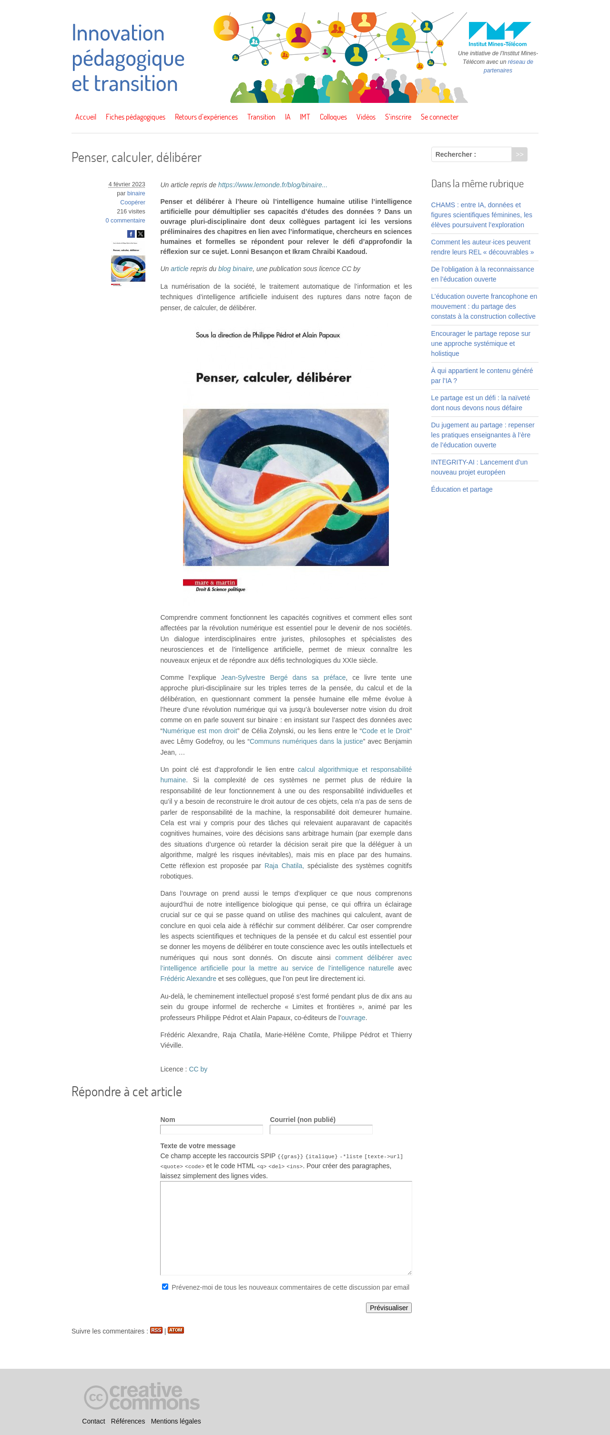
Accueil (85, 116)
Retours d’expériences (206, 116)
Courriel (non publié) (303, 1119)
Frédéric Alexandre (188, 978)
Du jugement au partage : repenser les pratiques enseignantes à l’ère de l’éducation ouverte (483, 435)
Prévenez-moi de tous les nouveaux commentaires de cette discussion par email (290, 1287)
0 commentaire (125, 220)
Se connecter (439, 116)
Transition (261, 116)
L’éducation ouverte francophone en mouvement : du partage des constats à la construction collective (484, 306)
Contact (93, 1421)
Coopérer (132, 202)
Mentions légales (176, 1421)
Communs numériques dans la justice (306, 741)
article (179, 269)
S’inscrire (398, 116)
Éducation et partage (462, 489)
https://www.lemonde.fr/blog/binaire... (273, 185)
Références (128, 1421)
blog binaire (235, 269)
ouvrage (353, 1017)
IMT (305, 116)
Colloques (333, 116)
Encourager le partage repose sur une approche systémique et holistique (481, 343)
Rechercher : (456, 154)
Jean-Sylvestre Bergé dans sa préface (283, 677)
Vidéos (366, 116)
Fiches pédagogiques (135, 116)
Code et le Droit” (387, 731)
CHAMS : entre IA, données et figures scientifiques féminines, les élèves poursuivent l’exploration (481, 215)
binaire (136, 193)
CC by (198, 1069)
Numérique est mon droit (200, 731)
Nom (167, 1119)
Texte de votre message (197, 1146)
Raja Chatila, (284, 865)
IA (288, 116)
